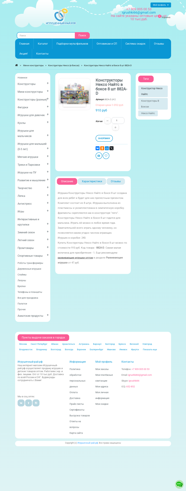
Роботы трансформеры (30, 263)
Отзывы (116, 181)
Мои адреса (101, 386)
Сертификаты (77, 409)
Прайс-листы (77, 404)
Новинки (22, 77)
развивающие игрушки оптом (75, 257)
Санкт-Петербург (39, 344)
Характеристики (92, 181)
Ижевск (123, 349)
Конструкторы (33, 83)
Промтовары (33, 247)
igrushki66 (134, 380)
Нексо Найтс (148, 113)
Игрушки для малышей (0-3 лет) (33, 146)
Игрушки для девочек (33, 114)
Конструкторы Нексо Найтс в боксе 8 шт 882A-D (108, 65)
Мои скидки (101, 404)
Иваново (111, 349)
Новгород (147, 344)
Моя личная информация (102, 395)
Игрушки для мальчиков (33, 133)
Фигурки (33, 106)
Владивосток (26, 349)
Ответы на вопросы (75, 424)
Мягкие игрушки (33, 156)
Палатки (22, 303)
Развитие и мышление (33, 179)
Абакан (54, 344)
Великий (134, 344)
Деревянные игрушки (29, 268)
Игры (33, 211)
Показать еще (150, 349)
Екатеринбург (96, 349)
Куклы (33, 122)
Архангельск (68, 344)
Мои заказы (102, 369)
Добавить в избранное (106, 156)
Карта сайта (76, 433)
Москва (23, 344)
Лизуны (22, 280)
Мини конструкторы (33, 91)
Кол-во (99, 121)
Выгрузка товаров (80, 415)
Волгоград (56, 349)
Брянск (122, 344)
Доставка (75, 398)
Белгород (110, 344)
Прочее (22, 309)
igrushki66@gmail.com (140, 375)
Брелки (22, 286)
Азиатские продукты (33, 315)
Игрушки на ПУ (33, 172)
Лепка (33, 195)
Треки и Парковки (33, 164)
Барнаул (97, 344)
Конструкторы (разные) (33, 99)
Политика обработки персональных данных (77, 378)
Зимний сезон (33, 231)
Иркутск (135, 349)
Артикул (100, 99)
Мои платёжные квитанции (104, 378)
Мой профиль (103, 361)
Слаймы (22, 274)
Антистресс (33, 203)
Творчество (33, 187)
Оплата (74, 392)
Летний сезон (33, 239)
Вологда (69, 349)
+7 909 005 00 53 (138, 9)
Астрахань (84, 344)
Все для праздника (28, 297)
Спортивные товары (33, 255)
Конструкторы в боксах (150, 103)
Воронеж (81, 349)
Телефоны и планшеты (30, 292)
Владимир (41, 349)
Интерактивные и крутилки (33, 222)
